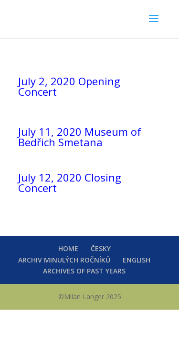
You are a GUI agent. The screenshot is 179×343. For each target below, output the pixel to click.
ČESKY (101, 248)
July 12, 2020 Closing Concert (69, 182)
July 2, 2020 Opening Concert (69, 86)
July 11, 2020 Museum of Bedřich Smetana (79, 136)
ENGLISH (136, 259)
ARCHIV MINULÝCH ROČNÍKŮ (64, 259)
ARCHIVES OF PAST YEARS (84, 270)
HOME (68, 248)
